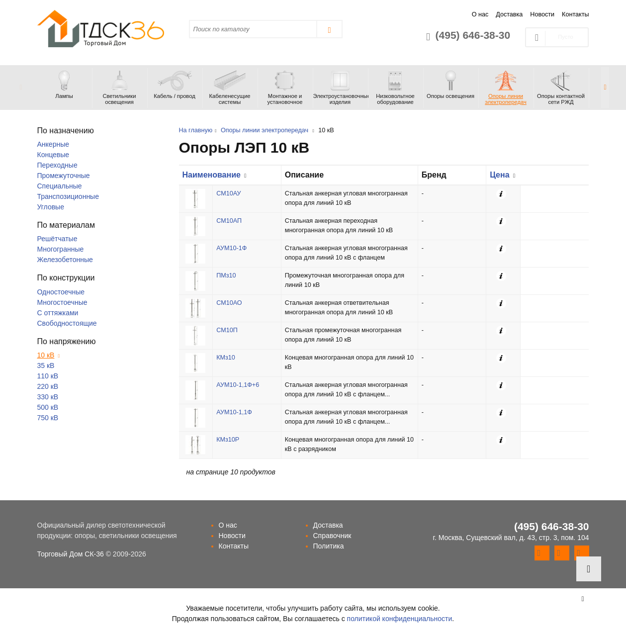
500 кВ (48, 407)
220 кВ (48, 386)
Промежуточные (63, 176)
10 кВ (46, 355)
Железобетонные (65, 260)
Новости (542, 14)
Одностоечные (61, 292)
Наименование (211, 175)
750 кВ (48, 418)
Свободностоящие (67, 323)
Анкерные (53, 144)
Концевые (53, 155)
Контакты (575, 14)
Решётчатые (57, 239)
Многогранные (60, 249)
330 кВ (48, 397)
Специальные (59, 186)
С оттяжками (58, 313)
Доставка (509, 14)
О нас (480, 14)
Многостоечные (62, 302)
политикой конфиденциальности (399, 619)
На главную (196, 130)
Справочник (332, 536)
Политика (328, 546)
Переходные (57, 165)
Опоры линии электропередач (264, 130)
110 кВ (48, 376)
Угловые (50, 207)
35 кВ (46, 365)
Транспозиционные (68, 196)
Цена (499, 175)
